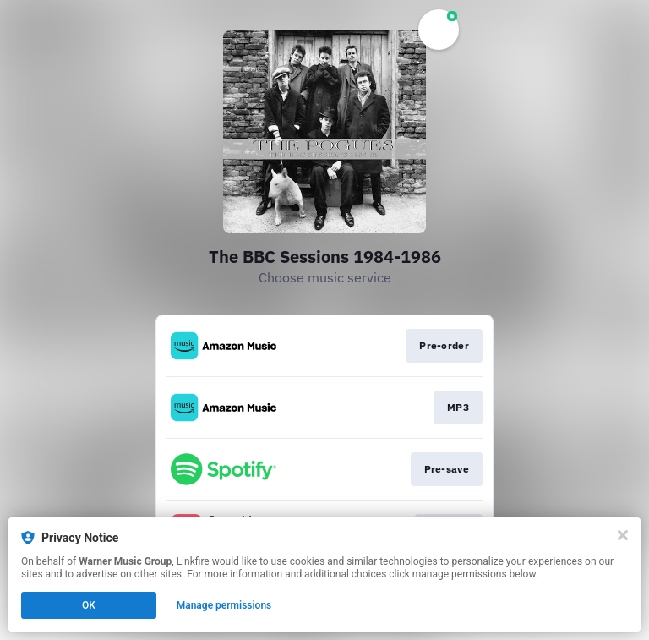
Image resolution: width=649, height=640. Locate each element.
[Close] (622, 535)
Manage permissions (224, 605)
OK (88, 605)
